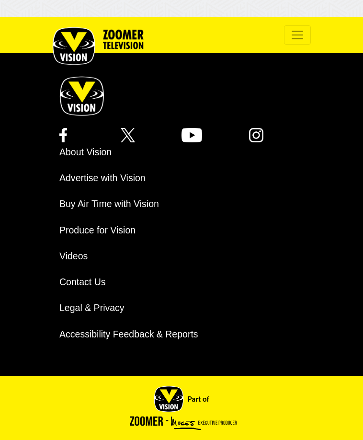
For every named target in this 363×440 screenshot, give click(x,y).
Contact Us (82, 282)
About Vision (85, 152)
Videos (73, 256)
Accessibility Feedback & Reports (128, 334)
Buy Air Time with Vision (109, 203)
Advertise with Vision (102, 178)
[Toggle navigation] (297, 35)
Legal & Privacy (92, 307)
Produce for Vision (97, 230)
